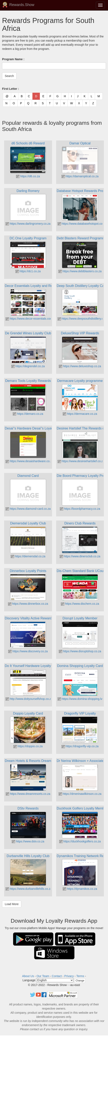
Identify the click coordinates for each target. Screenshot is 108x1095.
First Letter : (10, 88)
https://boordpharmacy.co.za (80, 508)
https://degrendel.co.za (28, 366)
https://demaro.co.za (28, 413)
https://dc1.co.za (28, 271)
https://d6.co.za (28, 176)
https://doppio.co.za (28, 746)
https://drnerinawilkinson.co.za (80, 793)
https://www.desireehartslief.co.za (81, 461)
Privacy (69, 976)
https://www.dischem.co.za (80, 603)
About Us (28, 976)
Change (80, 980)
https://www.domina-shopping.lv (80, 698)
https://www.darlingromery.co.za (28, 223)
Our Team (43, 976)
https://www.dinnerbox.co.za (28, 603)
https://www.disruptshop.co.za (80, 651)
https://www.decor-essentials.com (29, 318)
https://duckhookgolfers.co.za (80, 841)
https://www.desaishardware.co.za (29, 461)
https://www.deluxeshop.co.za (80, 366)
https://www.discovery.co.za (28, 651)
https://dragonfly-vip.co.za (80, 746)
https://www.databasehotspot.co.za (82, 223)
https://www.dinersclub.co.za (80, 556)
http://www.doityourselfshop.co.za (29, 698)
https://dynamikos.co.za (80, 888)
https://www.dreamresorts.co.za (28, 793)
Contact (57, 976)
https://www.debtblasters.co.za (80, 271)
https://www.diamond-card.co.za (28, 508)
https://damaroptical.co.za (80, 176)
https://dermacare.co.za (80, 413)
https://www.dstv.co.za (28, 841)
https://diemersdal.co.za (28, 556)
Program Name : (13, 59)
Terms (80, 976)
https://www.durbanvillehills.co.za (29, 888)
